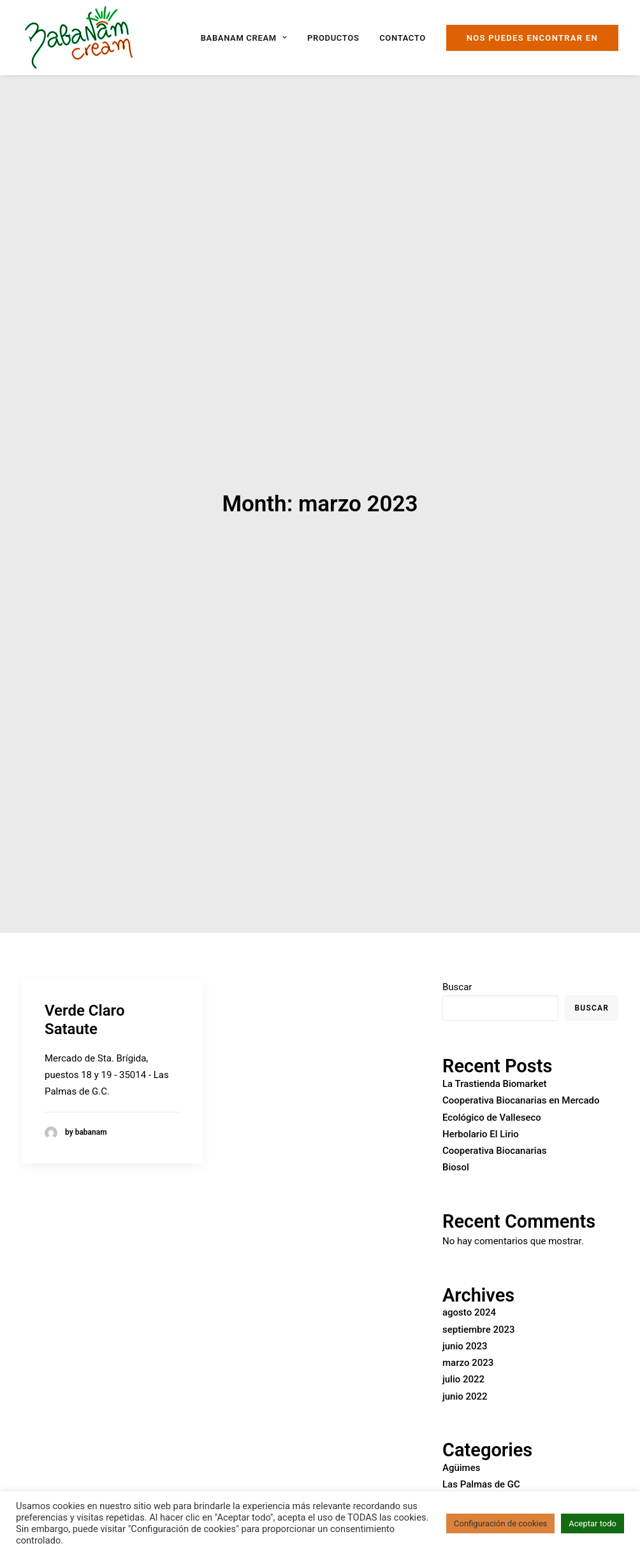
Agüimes (461, 1441)
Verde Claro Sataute (85, 993)
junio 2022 (465, 1369)
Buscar (457, 960)
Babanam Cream (244, 38)
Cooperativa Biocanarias (494, 1124)
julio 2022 (463, 1352)
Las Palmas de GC (481, 1457)
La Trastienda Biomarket (494, 1057)
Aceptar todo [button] (592, 1523)
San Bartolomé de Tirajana (498, 1474)
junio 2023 (465, 1319)
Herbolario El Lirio (480, 1107)
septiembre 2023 (478, 1303)
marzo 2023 (467, 1336)
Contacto (402, 38)
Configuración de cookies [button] (500, 1523)
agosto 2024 (469, 1285)
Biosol (455, 1140)
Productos (333, 38)
